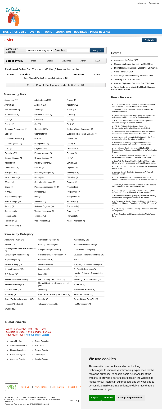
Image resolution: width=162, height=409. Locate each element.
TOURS (47, 31)
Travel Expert (40, 355)
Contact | (72, 387)
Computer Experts (17, 359)
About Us (25, 387)
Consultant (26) (41, 129)
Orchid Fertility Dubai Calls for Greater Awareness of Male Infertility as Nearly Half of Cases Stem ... (133, 105)
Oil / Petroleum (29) (12, 289)
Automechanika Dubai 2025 (126, 60)
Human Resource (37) (13, 269)
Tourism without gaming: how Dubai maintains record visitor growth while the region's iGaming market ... (133, 116)
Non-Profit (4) (79, 284)
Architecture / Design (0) (48, 240)
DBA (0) (37, 139)
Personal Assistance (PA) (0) (46, 187)
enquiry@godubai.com (39, 404)
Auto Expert (39, 346)
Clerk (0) (70, 124)
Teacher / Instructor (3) (44, 211)
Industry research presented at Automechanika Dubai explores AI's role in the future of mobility (133, 138)
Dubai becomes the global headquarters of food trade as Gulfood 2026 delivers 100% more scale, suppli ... (134, 156)
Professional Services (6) (84, 289)
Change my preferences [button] (130, 397)
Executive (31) (10, 153)
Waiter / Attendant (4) (76, 221)
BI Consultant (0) (11, 114)
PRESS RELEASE (100, 31)
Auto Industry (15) (81, 240)
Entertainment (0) (45, 260)
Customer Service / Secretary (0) (52, 255)
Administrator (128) (42, 100)
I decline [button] (108, 397)
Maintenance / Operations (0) (16, 279)
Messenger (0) (73, 172)
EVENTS (35, 31)
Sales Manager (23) (12, 201)
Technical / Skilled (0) (13, 304)
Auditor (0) (38, 110)
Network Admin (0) (12, 177)
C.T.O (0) (71, 119)
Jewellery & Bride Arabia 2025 (127, 79)
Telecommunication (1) (48, 304)
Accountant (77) (11, 100)
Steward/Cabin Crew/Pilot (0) (86, 299)
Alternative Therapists (18, 346)
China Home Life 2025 (123, 72)
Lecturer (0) (39, 168)
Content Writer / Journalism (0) (80, 129)
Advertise (141, 3)
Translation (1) (10, 221)
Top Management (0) (82, 304)
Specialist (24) (73, 206)
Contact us (154, 3)
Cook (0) (8, 134)
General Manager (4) (13, 158)
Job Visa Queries (41, 359)
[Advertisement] (86, 16)
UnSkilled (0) (10, 309)
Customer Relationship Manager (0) (82, 134)
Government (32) (45, 264)
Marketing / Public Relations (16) (87, 279)
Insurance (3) (44, 269)
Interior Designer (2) (43, 163)
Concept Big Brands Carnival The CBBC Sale (133, 64)
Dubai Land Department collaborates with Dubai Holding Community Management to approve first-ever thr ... (134, 179)
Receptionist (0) (73, 197)
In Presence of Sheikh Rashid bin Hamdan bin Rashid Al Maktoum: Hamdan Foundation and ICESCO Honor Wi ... (134, 203)
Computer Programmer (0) (15, 129)
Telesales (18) (40, 216)
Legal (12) (42, 274)
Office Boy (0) (72, 177)
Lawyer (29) (72, 163)
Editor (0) (8, 148)
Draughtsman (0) (41, 143)
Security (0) (9, 206)
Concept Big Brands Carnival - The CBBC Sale (134, 83)
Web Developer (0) (12, 226)
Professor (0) (39, 192)
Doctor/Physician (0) (13, 143)
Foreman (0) (72, 153)
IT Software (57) (11, 274)
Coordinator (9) (40, 134)
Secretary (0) (72, 201)
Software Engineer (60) (44, 206)
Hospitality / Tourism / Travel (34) (88, 264)
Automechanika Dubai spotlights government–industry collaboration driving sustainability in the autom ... (134, 197)
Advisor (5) (71, 100)
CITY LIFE (20, 31)
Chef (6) (37, 124)
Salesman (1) (40, 201)
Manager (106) (10, 172)
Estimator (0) (72, 148)
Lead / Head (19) (11, 168)
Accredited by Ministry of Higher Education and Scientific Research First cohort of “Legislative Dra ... (132, 144)
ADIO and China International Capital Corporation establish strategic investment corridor (132, 122)
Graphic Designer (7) (43, 158)
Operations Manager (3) (44, 182)
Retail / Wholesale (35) (83, 294)
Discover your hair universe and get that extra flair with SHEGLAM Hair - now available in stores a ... (134, 186)
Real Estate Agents (17, 355)
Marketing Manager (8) (44, 172)
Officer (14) (9, 182)
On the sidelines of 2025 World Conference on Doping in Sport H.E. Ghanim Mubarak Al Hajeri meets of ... (134, 191)
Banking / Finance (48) (48, 245)
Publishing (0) (10, 294)
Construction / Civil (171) (84, 250)
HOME (7, 31)
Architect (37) (40, 105)
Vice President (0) (42, 221)
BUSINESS (80, 31)
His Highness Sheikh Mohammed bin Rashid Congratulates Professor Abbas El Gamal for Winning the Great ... (134, 150)
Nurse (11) (39, 177)
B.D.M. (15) (71, 110)
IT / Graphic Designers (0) (85, 269)
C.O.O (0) (38, 119)
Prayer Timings (41, 387)
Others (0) (8, 187)
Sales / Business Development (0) (19, 299)
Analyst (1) (9, 105)
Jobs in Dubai (58, 387)
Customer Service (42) (14, 139)
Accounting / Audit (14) (14, 240)
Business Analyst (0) (43, 114)
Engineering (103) (12, 260)
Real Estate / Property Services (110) (54, 294)
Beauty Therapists (42, 341)
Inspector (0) (9, 163)
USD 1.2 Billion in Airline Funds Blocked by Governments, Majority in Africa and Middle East (131, 127)
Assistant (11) (72, 105)
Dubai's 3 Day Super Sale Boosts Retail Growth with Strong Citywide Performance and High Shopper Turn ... (134, 162)
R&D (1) (37, 197)
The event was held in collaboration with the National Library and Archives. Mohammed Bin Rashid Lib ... (133, 133)
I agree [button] (94, 397)
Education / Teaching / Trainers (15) (89, 255)
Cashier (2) (9, 124)
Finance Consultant (18, 350)
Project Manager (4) (13, 197)
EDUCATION (63, 31)
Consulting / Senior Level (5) (16, 255)
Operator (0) (72, 182)
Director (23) (72, 139)
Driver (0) (71, 143)
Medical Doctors (16, 341)
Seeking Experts (41, 350)
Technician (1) (10, 216)
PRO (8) (8, 192)
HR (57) (70, 158)
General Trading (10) (13, 264)
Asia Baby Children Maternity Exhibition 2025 (133, 76)
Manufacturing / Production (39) (51, 279)
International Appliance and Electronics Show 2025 (136, 68)
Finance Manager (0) (43, 153)
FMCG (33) (78, 260)
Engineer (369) (40, 148)
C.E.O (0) (71, 114)
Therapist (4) (72, 216)
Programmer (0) (73, 192)
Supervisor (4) (10, 211)
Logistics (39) (72, 168)
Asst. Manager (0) (12, 110)
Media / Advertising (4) (14, 284)
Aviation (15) (9, 245)
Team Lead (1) (73, 211)
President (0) (72, 187)
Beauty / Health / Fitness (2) (86, 245)
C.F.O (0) (8, 119)
